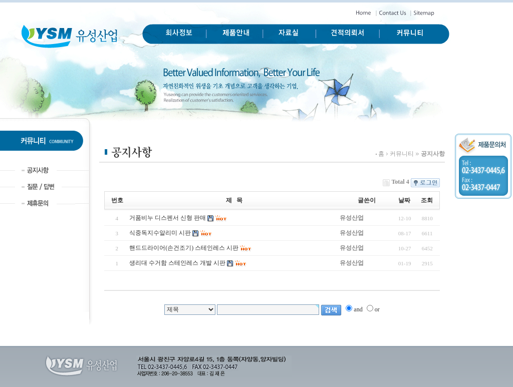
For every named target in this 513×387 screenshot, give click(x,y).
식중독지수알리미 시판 (160, 232)
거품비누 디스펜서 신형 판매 (167, 217)
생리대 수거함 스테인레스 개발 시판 (177, 262)
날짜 (404, 200)
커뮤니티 (402, 153)
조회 (427, 200)
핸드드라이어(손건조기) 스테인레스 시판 (183, 247)
